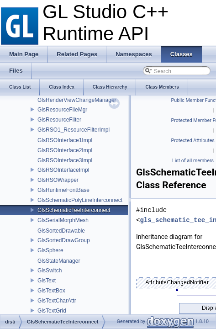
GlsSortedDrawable (61, 231)
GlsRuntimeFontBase (63, 190)
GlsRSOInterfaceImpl (63, 170)
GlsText (46, 280)
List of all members (193, 161)
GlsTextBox (51, 290)
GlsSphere (50, 250)
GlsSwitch (49, 270)
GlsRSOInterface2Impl (64, 150)
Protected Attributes (193, 140)
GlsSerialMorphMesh (63, 220)
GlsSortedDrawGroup (63, 240)
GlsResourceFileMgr (62, 109)
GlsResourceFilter (59, 120)
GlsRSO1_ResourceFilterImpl (73, 130)
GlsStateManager (58, 261)
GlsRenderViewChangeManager (76, 100)
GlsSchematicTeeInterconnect (73, 210)
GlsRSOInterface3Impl (64, 160)
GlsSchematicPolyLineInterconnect (79, 200)
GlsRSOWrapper (58, 180)
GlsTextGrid (51, 311)
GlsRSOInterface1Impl (64, 140)
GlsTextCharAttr (56, 300)
